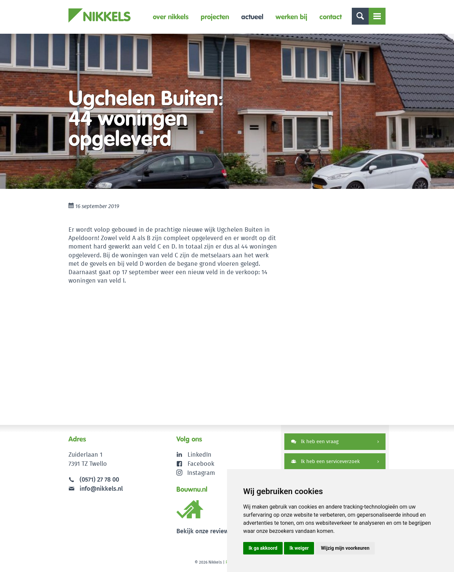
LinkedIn (199, 454)
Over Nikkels (171, 16)
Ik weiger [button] (299, 548)
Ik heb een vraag (315, 441)
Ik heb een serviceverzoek (325, 461)
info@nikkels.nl (95, 488)
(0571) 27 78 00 (99, 479)
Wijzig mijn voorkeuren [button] (345, 548)
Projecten (215, 16)
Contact (330, 16)
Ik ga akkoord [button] (263, 548)
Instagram (195, 472)
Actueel (252, 16)
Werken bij (291, 16)
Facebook (201, 463)
